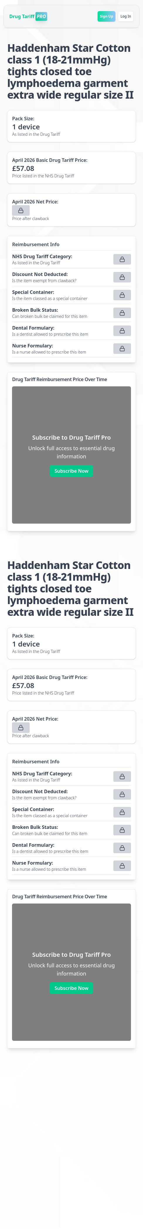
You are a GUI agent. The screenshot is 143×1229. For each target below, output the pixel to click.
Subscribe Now (71, 471)
